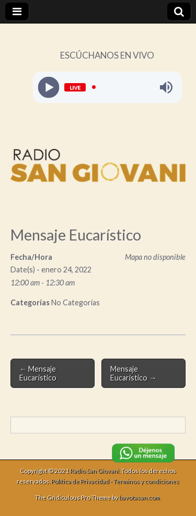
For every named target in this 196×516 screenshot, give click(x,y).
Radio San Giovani (94, 470)
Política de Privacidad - (82, 481)
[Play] (48, 87)
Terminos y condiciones (146, 481)
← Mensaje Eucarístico (37, 373)
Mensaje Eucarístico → (133, 373)
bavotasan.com (139, 497)
